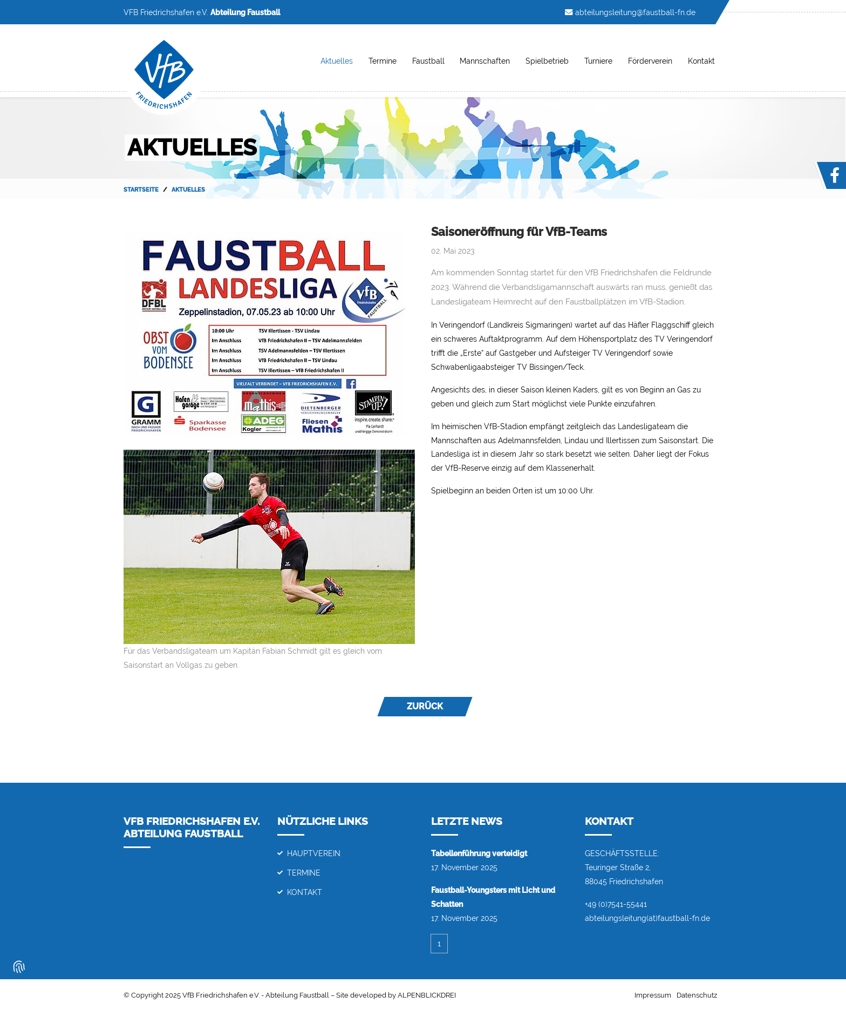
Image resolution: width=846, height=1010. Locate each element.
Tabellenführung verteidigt (479, 853)
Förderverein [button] (650, 60)
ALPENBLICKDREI (427, 995)
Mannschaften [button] (485, 60)
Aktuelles (336, 60)
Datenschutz (697, 995)
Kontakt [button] (701, 60)
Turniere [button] (598, 60)
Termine (383, 60)
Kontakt (304, 892)
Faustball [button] (428, 60)
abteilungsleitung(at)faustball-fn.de (647, 918)
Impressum (652, 995)
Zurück (425, 706)
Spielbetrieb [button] (547, 60)
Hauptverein (313, 853)
